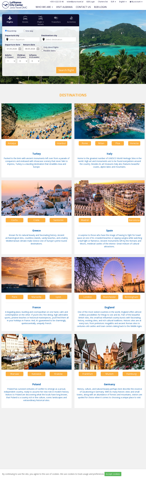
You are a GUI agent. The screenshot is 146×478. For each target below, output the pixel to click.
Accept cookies (113, 474)
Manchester (109, 296)
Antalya (12, 143)
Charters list (103, 1)
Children (21, 56)
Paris (14, 296)
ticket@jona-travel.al (75, 1)
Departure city (12, 35)
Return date (29, 44)
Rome (85, 143)
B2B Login (101, 7)
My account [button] (136, 1)
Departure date (12, 44)
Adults (9, 56)
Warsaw (14, 373)
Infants (34, 56)
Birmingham (131, 296)
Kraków (58, 373)
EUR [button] (113, 1)
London (87, 296)
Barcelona (134, 220)
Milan (101, 143)
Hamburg (131, 373)
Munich (109, 373)
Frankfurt (87, 373)
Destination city (49, 35)
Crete (36, 220)
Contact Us (84, 7)
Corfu (14, 220)
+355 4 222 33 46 (57, 1)
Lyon (58, 296)
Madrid (85, 220)
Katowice (36, 373)
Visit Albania (65, 7)
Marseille (36, 296)
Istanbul (61, 143)
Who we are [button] (44, 7)
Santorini (58, 220)
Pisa (117, 143)
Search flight (66, 70)
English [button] (123, 1)
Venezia (134, 143)
